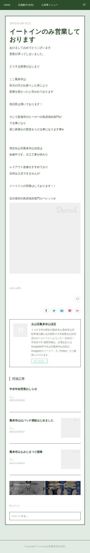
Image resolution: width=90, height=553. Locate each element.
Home (7, 5)
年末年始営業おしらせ (23, 389)
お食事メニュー (49, 5)
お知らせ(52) (15, 288)
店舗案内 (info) (26, 5)
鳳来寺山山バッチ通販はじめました (31, 420)
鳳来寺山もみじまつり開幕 (25, 452)
